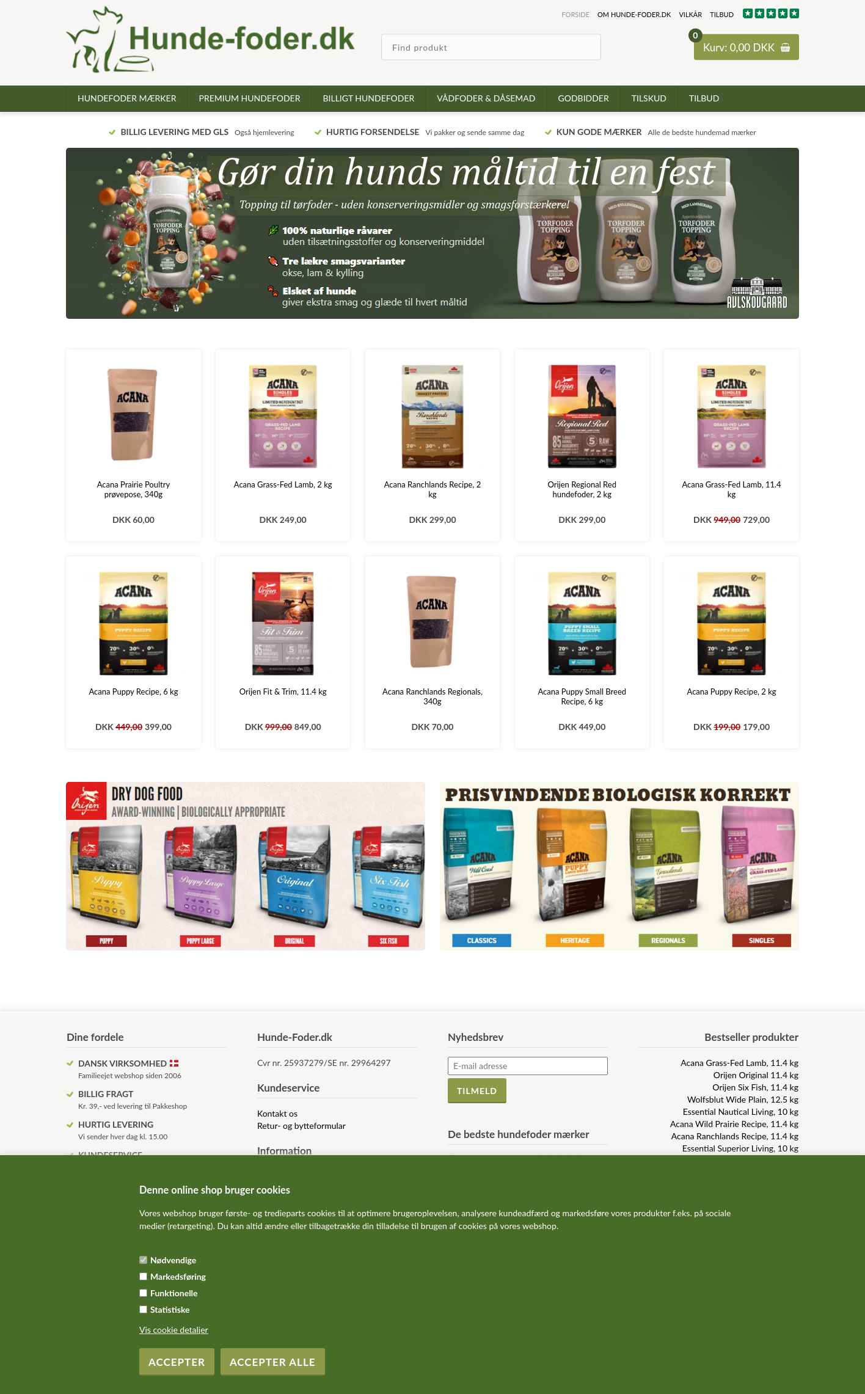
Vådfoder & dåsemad (486, 98)
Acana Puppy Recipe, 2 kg (731, 691)
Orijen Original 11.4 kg (756, 1075)
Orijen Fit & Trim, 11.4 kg (283, 691)
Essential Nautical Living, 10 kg (740, 1111)
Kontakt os (277, 1113)
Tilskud (649, 98)
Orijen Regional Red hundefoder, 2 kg (581, 489)
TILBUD (722, 14)
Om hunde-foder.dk (634, 14)
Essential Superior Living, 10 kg (740, 1148)
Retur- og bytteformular (301, 1125)
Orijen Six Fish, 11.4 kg (755, 1087)
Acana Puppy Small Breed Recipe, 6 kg (582, 696)
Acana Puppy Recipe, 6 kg (133, 691)
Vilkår (690, 14)
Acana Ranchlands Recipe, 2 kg (432, 489)
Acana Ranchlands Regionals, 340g (432, 696)
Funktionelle (174, 1293)
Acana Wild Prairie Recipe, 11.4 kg (734, 1123)
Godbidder (583, 98)
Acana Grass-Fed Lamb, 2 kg (283, 484)
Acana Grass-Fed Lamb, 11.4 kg (731, 489)
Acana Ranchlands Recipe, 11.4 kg (734, 1136)
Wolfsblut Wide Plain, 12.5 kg (742, 1099)
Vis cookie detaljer (173, 1329)
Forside (575, 14)
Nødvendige (173, 1260)
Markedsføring (178, 1276)
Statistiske (170, 1309)
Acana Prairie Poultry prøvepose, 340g (133, 489)
